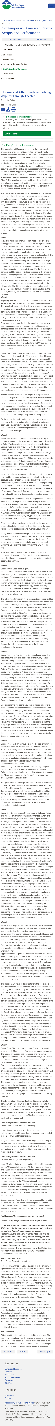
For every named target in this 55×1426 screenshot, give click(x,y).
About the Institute (12, 1377)
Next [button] (22, 1352)
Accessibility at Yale (13, 1403)
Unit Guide (7, 50)
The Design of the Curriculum (15, 69)
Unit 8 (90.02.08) (43, 21)
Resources (11, 1363)
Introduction (7, 55)
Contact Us (9, 1398)
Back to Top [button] (45, 1352)
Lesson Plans (8, 74)
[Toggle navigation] (51, 6)
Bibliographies (8, 78)
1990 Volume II (28, 21)
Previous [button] (8, 1352)
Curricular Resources (11, 21)
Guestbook (9, 1395)
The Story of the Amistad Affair (15, 64)
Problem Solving (9, 60)
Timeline (8, 1372)
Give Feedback (11, 134)
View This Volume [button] (15, 40)
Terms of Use (28, 1403)
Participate (9, 1375)
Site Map (8, 1383)
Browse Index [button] (41, 40)
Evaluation (9, 1380)
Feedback (11, 1389)
